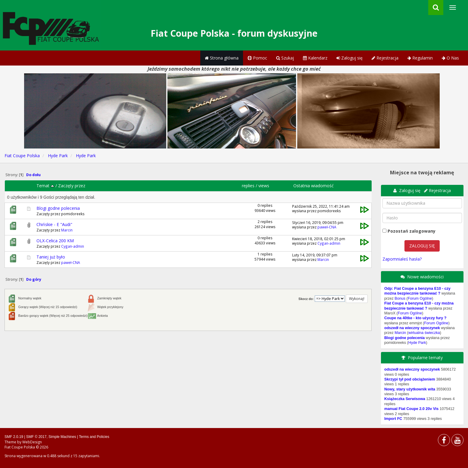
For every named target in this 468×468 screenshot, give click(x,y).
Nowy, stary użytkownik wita (409, 389)
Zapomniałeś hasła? (402, 259)
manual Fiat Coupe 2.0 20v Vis (411, 409)
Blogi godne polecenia (58, 208)
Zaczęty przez (71, 185)
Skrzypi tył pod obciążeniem (409, 379)
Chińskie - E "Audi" (54, 224)
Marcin (67, 230)
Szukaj (285, 58)
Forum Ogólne (420, 298)
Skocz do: (306, 299)
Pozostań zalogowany (411, 231)
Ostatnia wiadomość (313, 185)
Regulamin (420, 58)
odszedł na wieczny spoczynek (412, 328)
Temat (45, 185)
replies (248, 185)
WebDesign (32, 442)
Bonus (400, 298)
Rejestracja (385, 58)
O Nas (450, 58)
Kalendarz (315, 58)
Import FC (393, 419)
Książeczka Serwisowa (404, 399)
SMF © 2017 (36, 437)
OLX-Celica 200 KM (55, 240)
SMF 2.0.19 (14, 437)
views (263, 185)
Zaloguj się (349, 58)
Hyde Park (417, 343)
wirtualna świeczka (424, 333)
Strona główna (222, 58)
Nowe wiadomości (425, 277)
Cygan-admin (72, 246)
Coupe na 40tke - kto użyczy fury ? (415, 318)
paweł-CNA (326, 227)
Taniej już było (50, 257)
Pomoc (257, 58)
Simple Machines (62, 437)
